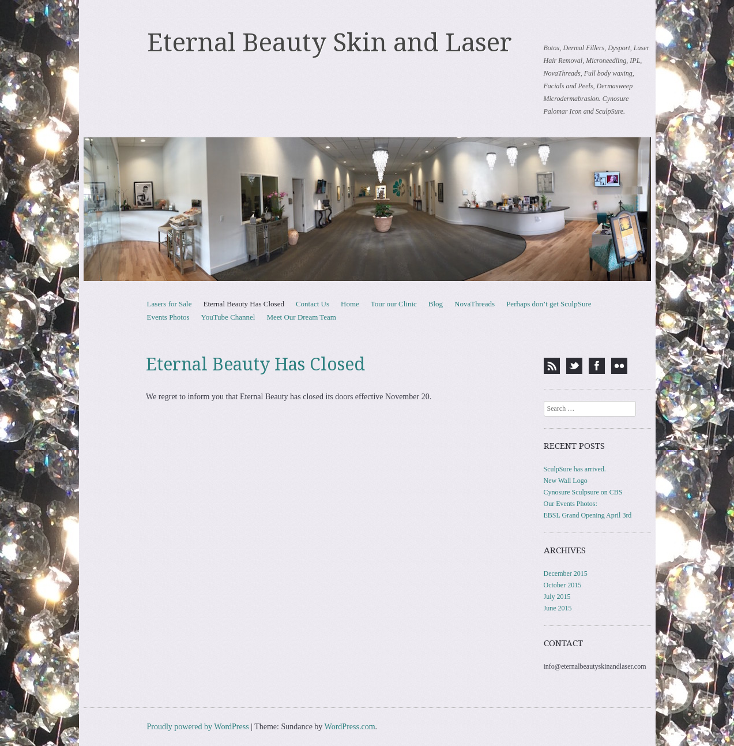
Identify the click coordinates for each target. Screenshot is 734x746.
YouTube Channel (228, 317)
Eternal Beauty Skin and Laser (329, 43)
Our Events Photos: (570, 504)
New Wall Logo (566, 481)
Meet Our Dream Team (301, 317)
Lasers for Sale (169, 303)
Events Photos (168, 317)
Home (350, 303)
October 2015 (563, 585)
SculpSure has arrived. (575, 469)
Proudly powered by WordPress (198, 726)
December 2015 (566, 573)
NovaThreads (474, 303)
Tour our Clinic (394, 303)
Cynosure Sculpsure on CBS (583, 492)
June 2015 (558, 608)
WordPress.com (350, 726)
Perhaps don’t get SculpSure (548, 303)
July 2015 (557, 597)
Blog (435, 303)
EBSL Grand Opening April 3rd (588, 515)
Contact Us (312, 303)
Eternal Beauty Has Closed (243, 303)
